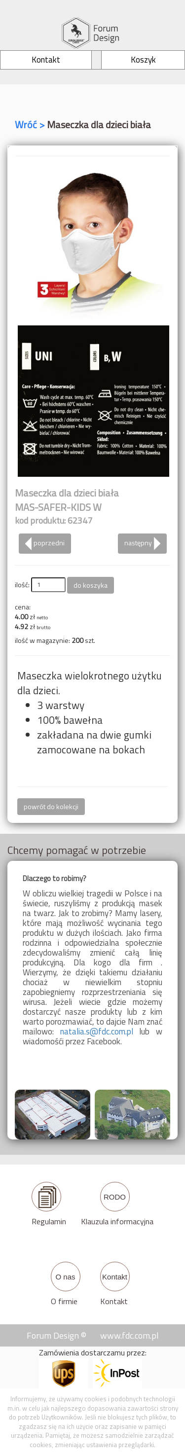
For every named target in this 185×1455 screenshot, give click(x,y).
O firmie (64, 1301)
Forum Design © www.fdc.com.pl (93, 1335)
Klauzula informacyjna (117, 1221)
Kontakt (114, 1301)
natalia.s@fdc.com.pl (96, 1031)
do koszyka (91, 585)
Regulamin (49, 1221)
